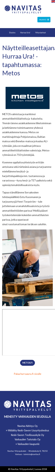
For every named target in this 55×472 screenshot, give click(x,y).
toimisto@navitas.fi (31, 454)
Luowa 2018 (41, 469)
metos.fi (27, 362)
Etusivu (12, 32)
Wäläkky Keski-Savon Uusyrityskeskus (28, 430)
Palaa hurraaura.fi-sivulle (27, 373)
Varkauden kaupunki (28, 444)
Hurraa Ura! (25, 32)
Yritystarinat (40, 32)
